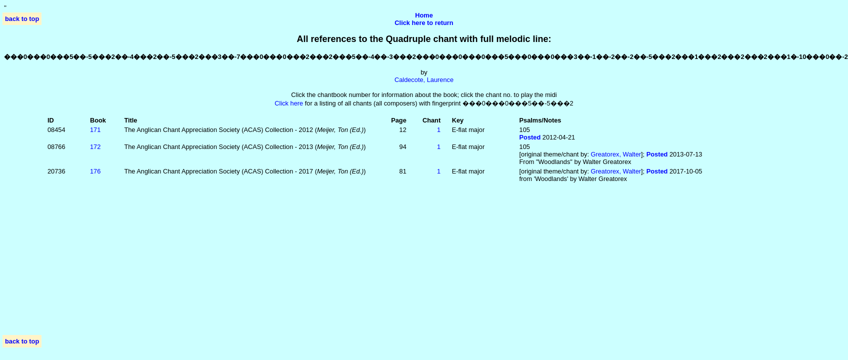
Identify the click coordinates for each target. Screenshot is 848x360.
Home (424, 15)
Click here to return (423, 22)
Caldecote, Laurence (424, 80)
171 (95, 130)
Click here (288, 103)
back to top (22, 18)
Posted (530, 137)
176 (95, 171)
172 (95, 146)
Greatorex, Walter (616, 154)
